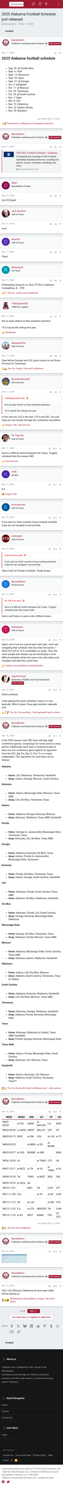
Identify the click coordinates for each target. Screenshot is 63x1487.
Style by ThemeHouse (13, 1471)
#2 (55, 147)
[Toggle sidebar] (58, 4)
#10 (55, 448)
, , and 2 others (32, 1300)
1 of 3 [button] (22, 1311)
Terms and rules (23, 1455)
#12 (55, 517)
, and (30, 123)
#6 (55, 280)
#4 (55, 224)
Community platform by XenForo (31, 1468)
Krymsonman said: (14, 555)
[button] (5, 4)
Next (34, 1311)
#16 (55, 690)
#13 (55, 549)
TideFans (8, 1450)
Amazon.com (8, 1378)
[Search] (52, 4)
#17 (55, 736)
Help (50, 1455)
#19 (55, 1251)
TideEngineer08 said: (15, 398)
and (19, 1228)
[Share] (55, 53)
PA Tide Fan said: (13, 600)
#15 (55, 640)
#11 (55, 485)
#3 (55, 196)
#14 (55, 594)
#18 (55, 1112)
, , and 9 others (35, 712)
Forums (5, 1411)
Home (5, 1405)
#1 (60, 53)
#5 (55, 252)
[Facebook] (3, 1481)
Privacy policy (39, 1455)
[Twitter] (8, 1481)
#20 (55, 1286)
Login (4, 1434)
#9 (55, 392)
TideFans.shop (37, 1374)
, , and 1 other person (34, 1088)
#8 (55, 356)
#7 (55, 316)
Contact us (7, 1417)
